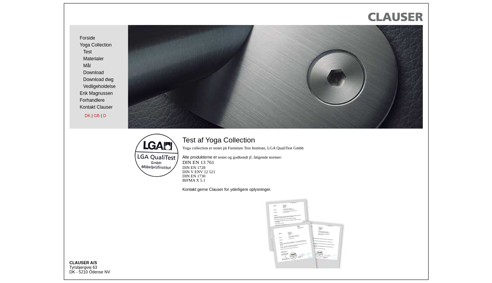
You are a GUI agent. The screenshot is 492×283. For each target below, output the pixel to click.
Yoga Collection (96, 45)
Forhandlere (92, 100)
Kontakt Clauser (96, 107)
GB (97, 115)
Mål (87, 65)
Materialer (93, 58)
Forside (87, 38)
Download (93, 72)
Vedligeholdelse (99, 86)
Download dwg (98, 79)
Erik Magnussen (96, 93)
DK (88, 115)
